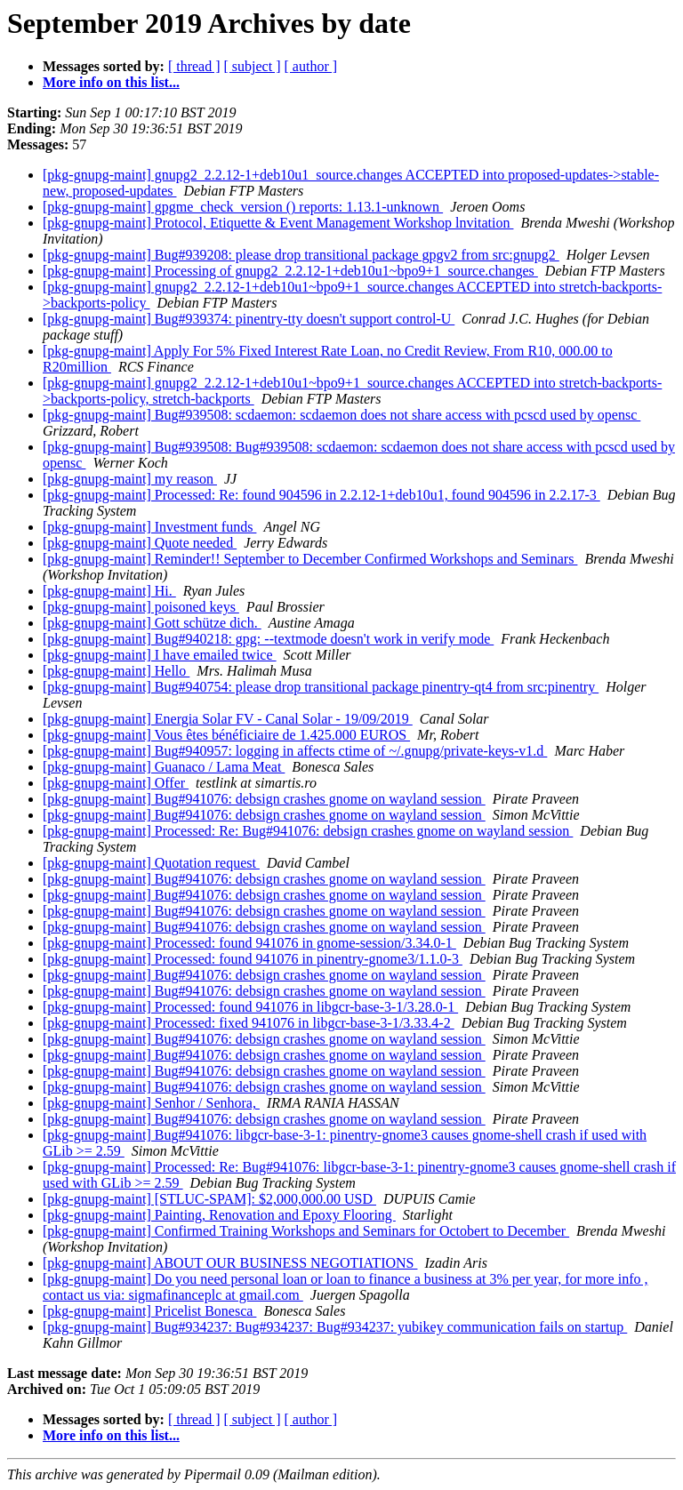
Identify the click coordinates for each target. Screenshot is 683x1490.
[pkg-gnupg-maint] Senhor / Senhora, (151, 1102)
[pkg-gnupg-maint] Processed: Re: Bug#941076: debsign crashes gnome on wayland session (308, 830)
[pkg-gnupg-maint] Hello (116, 670)
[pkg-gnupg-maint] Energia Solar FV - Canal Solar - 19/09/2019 (228, 718)
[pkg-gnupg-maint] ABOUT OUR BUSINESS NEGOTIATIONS (230, 1262)
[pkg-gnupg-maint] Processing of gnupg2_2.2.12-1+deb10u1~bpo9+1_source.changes (290, 270)
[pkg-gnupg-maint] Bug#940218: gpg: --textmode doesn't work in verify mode (268, 638)
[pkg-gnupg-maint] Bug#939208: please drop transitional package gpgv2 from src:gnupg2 (301, 254)
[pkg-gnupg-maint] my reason (130, 478)
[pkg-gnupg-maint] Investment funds (149, 526)
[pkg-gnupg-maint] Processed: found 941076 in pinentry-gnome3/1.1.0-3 (252, 958)
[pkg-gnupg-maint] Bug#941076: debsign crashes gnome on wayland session (264, 798)
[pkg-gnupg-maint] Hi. (109, 590)
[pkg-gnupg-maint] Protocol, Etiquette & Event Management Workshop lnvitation (278, 222)
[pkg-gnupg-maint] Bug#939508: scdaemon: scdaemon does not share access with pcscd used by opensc (341, 414)
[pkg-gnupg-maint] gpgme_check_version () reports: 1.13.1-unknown (243, 206)
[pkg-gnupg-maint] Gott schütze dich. (152, 622)
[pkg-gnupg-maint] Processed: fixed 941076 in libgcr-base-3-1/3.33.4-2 (248, 1022)
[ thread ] (194, 66)
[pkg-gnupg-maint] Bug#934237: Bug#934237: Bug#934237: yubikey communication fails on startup (335, 1326)
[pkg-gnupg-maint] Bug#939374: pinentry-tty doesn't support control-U (248, 318)
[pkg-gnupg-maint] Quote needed (140, 542)
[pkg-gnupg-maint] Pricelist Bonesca (149, 1310)
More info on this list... (111, 82)
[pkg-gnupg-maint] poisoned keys (141, 606)
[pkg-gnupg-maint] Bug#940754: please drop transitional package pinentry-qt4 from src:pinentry (321, 686)
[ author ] (311, 66)
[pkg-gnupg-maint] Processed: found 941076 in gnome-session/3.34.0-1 (249, 942)
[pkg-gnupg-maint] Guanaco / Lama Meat (164, 766)
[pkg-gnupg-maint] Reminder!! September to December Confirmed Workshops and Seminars (310, 558)
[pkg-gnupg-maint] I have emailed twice (160, 654)
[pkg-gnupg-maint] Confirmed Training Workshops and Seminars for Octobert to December (306, 1230)
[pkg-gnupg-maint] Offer (116, 782)
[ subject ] (252, 66)
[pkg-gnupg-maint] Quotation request (151, 862)
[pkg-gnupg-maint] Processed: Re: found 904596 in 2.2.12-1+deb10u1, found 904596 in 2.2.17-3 (321, 494)
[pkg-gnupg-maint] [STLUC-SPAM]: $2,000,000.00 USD (209, 1198)
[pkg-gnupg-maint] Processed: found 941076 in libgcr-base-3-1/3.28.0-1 (250, 1006)
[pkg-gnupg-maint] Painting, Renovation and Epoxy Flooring (219, 1214)
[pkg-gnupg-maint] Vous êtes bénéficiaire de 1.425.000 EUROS (226, 734)
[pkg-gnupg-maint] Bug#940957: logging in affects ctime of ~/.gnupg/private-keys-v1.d (295, 750)
